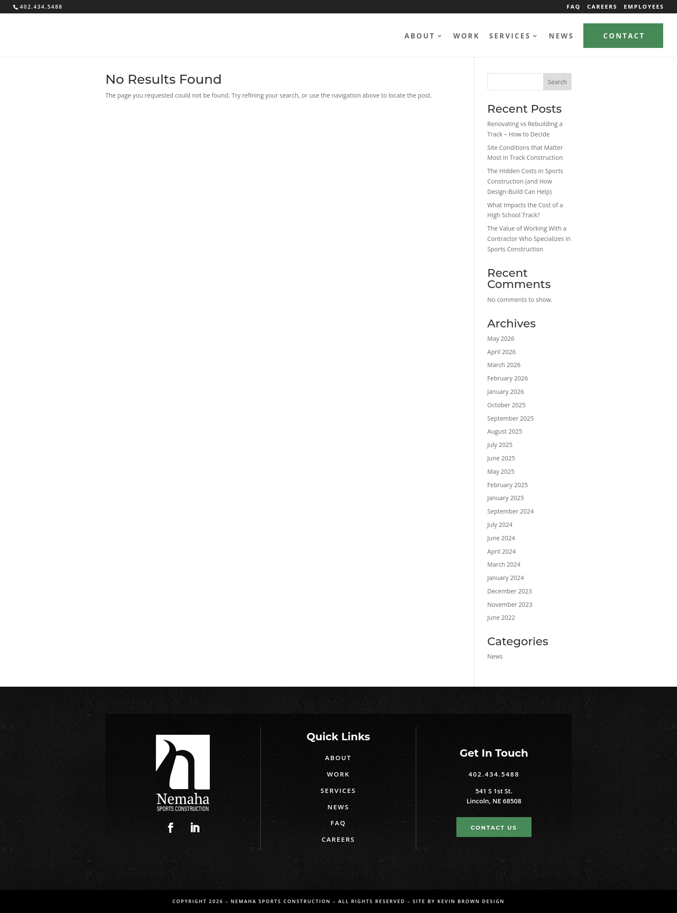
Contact (624, 36)
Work (466, 37)
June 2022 (501, 617)
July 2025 (500, 445)
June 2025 (501, 458)
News (561, 37)
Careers (602, 7)
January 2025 (505, 498)
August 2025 (504, 431)
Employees (644, 7)
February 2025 (507, 485)
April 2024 (501, 551)
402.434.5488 (493, 774)
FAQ (573, 7)
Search (557, 82)
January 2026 (505, 391)
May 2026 (501, 338)
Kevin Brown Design (471, 901)
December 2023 (509, 591)
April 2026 (501, 352)
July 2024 (500, 524)
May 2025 (501, 471)
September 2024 (510, 511)
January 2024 (505, 578)
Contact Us (494, 827)
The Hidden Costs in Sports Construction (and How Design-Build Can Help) (525, 181)
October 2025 (506, 405)
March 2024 (504, 564)
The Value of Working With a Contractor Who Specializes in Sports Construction (529, 238)
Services (510, 37)
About (420, 37)
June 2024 (501, 538)
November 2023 (510, 604)
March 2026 (504, 365)
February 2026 (507, 378)
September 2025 (510, 418)
